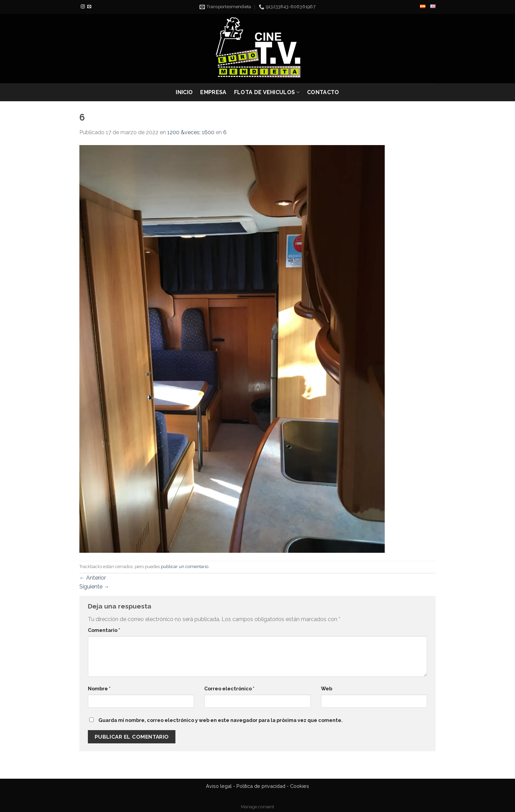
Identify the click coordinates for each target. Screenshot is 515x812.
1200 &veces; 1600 (190, 132)
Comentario (104, 630)
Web (326, 688)
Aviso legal (219, 786)
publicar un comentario (184, 566)
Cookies (299, 786)
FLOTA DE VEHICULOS (267, 92)
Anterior (92, 578)
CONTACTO (323, 92)
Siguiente (94, 586)
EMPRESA (213, 92)
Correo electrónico (229, 688)
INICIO (184, 92)
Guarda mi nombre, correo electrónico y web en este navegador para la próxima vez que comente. (220, 720)
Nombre (99, 688)
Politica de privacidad (260, 786)
